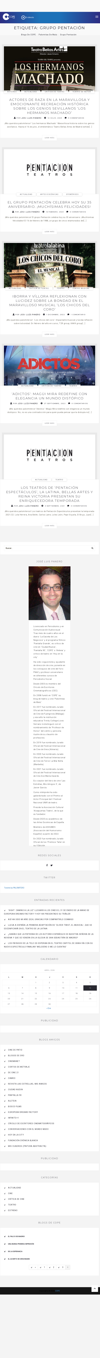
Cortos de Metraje (19, 1067)
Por (28, 118)
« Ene (49, 1008)
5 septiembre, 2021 (53, 506)
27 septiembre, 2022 (53, 403)
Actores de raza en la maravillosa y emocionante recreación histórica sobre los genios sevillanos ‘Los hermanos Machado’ (49, 106)
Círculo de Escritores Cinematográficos (31, 1123)
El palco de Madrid (16, 1236)
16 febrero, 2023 (53, 212)
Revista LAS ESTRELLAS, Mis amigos (27, 1084)
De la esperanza (15, 1251)
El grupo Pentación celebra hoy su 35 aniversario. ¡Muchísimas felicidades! (50, 204)
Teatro (61, 288)
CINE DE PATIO (15, 1050)
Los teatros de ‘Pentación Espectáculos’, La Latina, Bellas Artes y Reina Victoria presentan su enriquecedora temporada (49, 494)
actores (12, 92)
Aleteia (12, 1101)
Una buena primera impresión (21, 1244)
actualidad (30, 92)
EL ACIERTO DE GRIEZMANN (19, 1259)
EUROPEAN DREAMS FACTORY (23, 1112)
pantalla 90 (15, 1095)
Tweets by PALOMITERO (14, 888)
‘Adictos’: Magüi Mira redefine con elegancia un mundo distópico (49, 396)
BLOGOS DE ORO (16, 1055)
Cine (10, 1193)
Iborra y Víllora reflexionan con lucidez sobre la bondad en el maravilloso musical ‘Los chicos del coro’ (49, 302)
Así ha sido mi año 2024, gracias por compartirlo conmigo (40, 919)
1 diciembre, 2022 (54, 315)
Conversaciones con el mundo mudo (28, 1129)
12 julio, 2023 (53, 118)
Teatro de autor (82, 92)
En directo (27, 17)
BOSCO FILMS (15, 1106)
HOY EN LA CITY (16, 1135)
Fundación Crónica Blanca (23, 1140)
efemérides (72, 194)
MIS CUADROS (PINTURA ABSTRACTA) (27, 1146)
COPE (57, 1291)
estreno (13, 1210)
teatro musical (81, 288)
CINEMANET (14, 1061)
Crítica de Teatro (55, 92)
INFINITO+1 (13, 1118)
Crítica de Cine (16, 1199)
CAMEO (11, 1078)
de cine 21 (13, 1072)
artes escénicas (49, 194)
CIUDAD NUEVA (15, 1089)
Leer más (49, 138)
